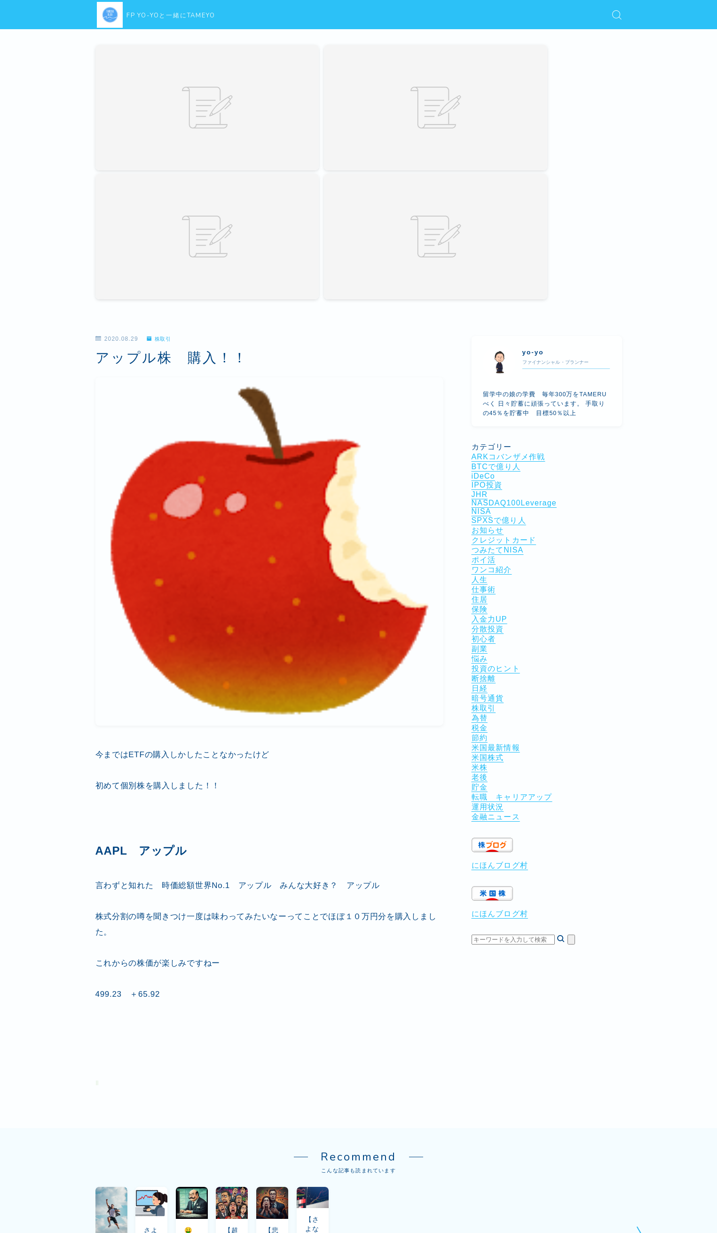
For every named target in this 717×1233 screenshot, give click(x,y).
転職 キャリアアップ (512, 613)
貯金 (480, 603)
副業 (480, 465)
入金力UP (489, 435)
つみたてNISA (498, 366)
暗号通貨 (488, 514)
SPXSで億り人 (499, 336)
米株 (480, 583)
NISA (481, 327)
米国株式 (488, 573)
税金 (480, 544)
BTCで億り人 (496, 283)
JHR (480, 310)
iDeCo (483, 292)
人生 (480, 396)
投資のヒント (496, 484)
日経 (480, 504)
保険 (480, 425)
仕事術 (484, 405)
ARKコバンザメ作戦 (508, 273)
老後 (480, 593)
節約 (480, 554)
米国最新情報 (496, 564)
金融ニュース (496, 633)
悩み (480, 475)
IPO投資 (487, 301)
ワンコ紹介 (492, 386)
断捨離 (484, 494)
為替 (480, 534)
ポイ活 (484, 376)
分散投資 (488, 445)
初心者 (484, 455)
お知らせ (488, 346)
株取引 (160, 155)
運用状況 (488, 623)
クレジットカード (504, 356)
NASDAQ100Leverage (514, 319)
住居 (480, 415)
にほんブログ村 (500, 681)
